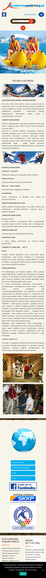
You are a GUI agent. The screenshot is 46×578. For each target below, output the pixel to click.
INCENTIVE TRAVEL (18, 462)
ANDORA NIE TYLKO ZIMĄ (32, 541)
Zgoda (23, 574)
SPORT (14, 478)
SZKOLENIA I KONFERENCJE (21, 468)
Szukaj (31, 21)
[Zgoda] (43, 570)
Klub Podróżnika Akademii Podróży (10, 540)
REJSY (14, 473)
